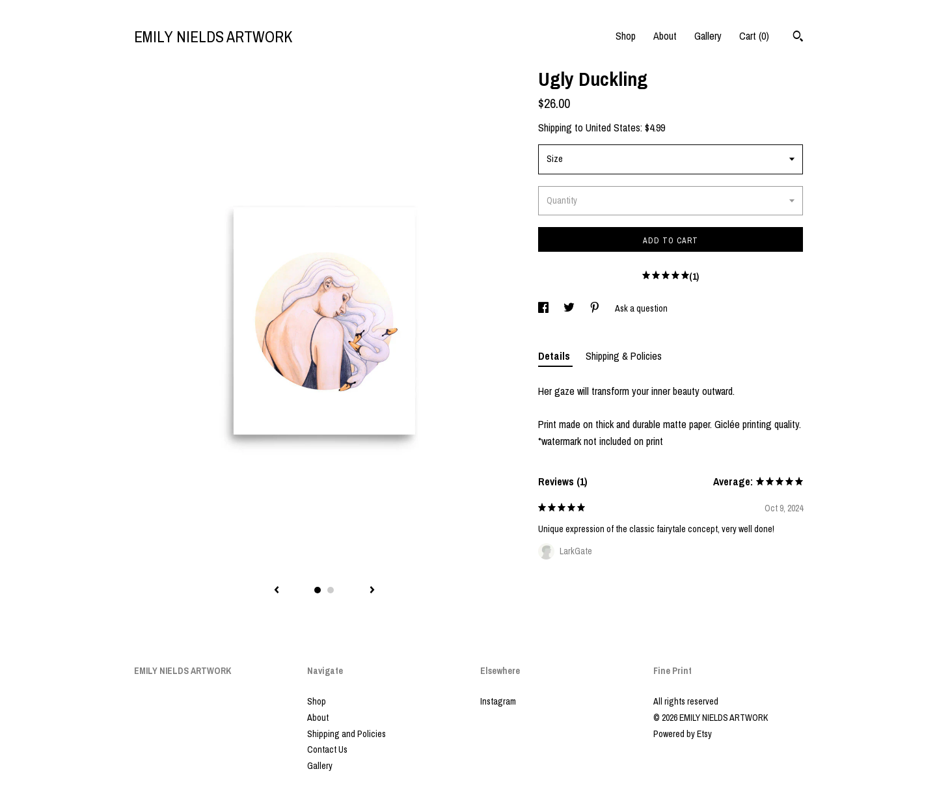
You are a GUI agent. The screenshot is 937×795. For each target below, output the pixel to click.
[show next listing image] (372, 590)
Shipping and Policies (346, 734)
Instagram (498, 701)
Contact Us (327, 749)
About (665, 36)
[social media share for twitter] (570, 308)
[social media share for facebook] (544, 308)
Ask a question (641, 308)
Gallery (708, 36)
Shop (626, 36)
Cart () (754, 36)
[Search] (798, 38)
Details (555, 356)
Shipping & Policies (624, 356)
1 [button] (317, 590)
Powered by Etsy (682, 734)
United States (613, 127)
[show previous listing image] (276, 590)
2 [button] (330, 590)
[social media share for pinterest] (596, 308)
